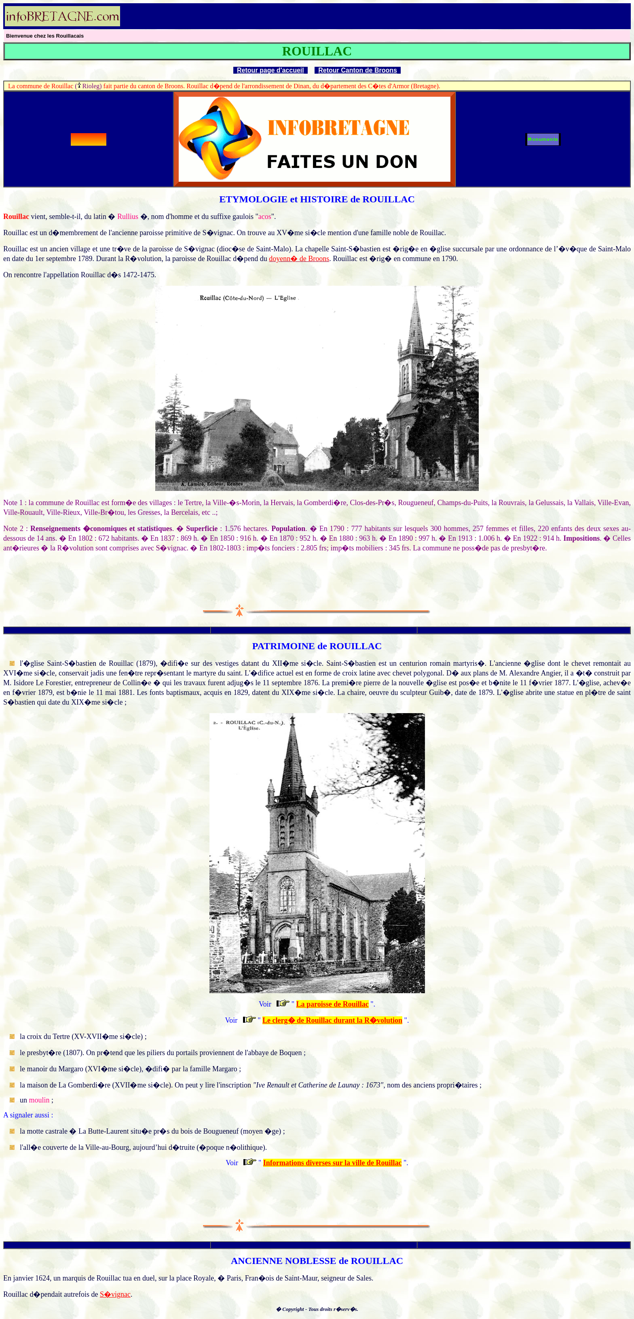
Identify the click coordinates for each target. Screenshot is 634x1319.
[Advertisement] (535, 16)
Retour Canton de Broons (357, 70)
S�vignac (115, 1294)
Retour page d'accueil (270, 70)
